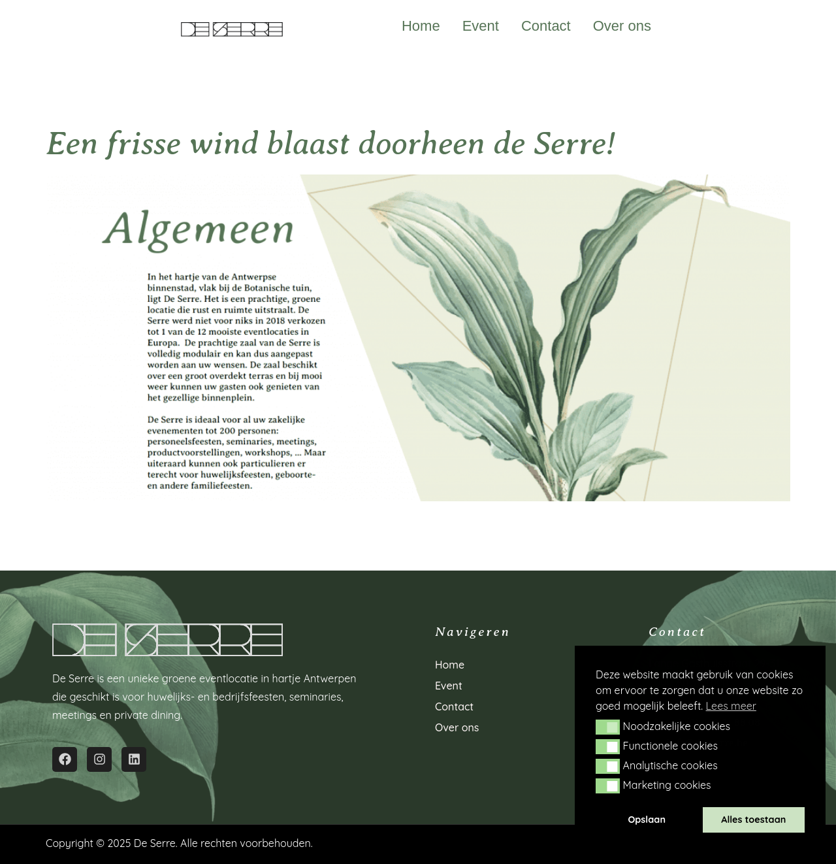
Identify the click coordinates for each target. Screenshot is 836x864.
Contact (546, 26)
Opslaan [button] (647, 819)
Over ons (622, 26)
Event (480, 26)
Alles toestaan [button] (753, 819)
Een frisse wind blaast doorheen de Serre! (330, 143)
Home (421, 26)
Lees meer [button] (731, 705)
